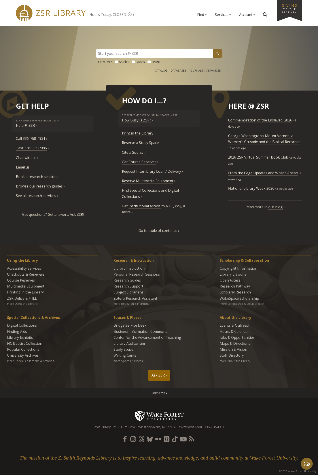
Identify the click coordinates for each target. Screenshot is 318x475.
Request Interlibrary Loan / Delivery (151, 171)
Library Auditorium (129, 343)
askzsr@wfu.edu (190, 427)
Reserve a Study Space (140, 142)
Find (200, 14)
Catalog (161, 70)
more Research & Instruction (132, 304)
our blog (275, 206)
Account (245, 14)
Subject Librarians (129, 292)
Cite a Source (133, 152)
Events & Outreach (235, 325)
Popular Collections (23, 349)
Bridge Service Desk (130, 325)
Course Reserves (21, 280)
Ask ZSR (76, 214)
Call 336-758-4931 (30, 138)
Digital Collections (22, 325)
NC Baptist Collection (24, 343)
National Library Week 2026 (251, 188)
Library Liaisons (233, 274)
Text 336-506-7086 (31, 148)
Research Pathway (235, 286)
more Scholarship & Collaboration (242, 304)
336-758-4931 (214, 427)
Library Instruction (129, 268)
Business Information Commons (140, 331)
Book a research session (36, 176)
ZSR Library (61, 13)
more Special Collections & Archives (30, 361)
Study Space (123, 349)
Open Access (230, 280)
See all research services (36, 195)
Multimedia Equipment (25, 286)
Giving (290, 8)
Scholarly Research (235, 292)
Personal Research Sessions (137, 274)
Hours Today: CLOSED (107, 14)
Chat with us (26, 157)
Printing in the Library (25, 292)
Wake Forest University (159, 416)
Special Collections (145, 190)
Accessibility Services (24, 268)
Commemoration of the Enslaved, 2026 (260, 120)
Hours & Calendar (234, 331)
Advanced (213, 70)
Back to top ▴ (159, 393)
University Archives (23, 355)
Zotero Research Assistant (135, 298)
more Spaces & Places (128, 361)
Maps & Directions (235, 343)
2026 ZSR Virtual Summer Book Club (258, 157)
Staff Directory (232, 355)
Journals (196, 70)
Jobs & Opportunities (237, 337)
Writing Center (126, 355)
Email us (23, 167)
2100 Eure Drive (124, 427)
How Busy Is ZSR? (136, 120)
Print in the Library (137, 133)
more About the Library (235, 361)
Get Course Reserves (139, 161)
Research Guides (127, 280)
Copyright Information (238, 268)
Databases (178, 70)
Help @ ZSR (25, 125)
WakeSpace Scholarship (239, 298)
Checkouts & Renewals (25, 274)
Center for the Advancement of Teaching (147, 337)
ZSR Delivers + (22, 298)
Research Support (128, 286)
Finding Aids (17, 331)
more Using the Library (22, 304)
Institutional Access (145, 206)
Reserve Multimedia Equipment (147, 180)
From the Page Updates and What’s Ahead (263, 172)
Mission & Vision (233, 349)
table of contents (162, 230)
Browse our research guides (39, 186)
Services (221, 14)
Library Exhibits (20, 337)
